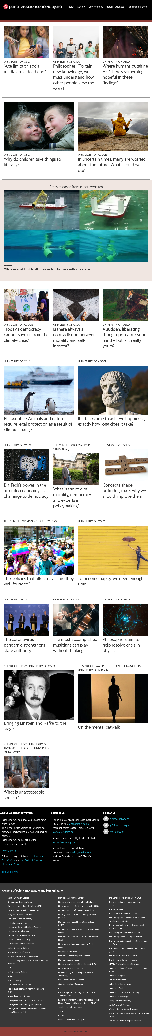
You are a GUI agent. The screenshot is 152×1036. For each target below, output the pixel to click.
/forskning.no (117, 831)
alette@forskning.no (63, 831)
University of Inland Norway (120, 984)
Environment (96, 13)
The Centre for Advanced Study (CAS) (125, 897)
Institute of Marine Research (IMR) (22, 935)
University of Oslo (116, 988)
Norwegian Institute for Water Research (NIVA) (77, 910)
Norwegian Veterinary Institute (71, 968)
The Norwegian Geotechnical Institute (124, 932)
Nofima (11, 976)
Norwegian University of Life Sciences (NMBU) (77, 964)
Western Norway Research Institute (123, 1009)
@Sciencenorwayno (120, 825)
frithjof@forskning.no (64, 842)
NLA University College (17, 972)
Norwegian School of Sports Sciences (74, 955)
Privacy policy (9, 850)
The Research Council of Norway (123, 955)
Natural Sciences (115, 13)
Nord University (14, 980)
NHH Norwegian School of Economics (23, 956)
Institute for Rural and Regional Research (25, 927)
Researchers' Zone (137, 13)
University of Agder (117, 975)
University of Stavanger (119, 996)
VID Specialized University (120, 1000)
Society (81, 13)
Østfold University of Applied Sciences (125, 1020)
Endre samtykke (10, 871)
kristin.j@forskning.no (81, 852)
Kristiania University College (19, 939)
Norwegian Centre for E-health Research (25, 1000)
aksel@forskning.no (79, 823)
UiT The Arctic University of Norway (124, 964)
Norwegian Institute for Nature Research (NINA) (78, 906)
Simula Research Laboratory (70, 1007)
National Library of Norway (19, 952)
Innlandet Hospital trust (17, 923)
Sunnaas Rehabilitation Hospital (71, 1019)
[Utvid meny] (3, 23)
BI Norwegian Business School (20, 902)
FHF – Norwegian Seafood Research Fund (25, 910)
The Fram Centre (116, 909)
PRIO (60, 988)
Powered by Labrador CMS (76, 1031)
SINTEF (61, 1011)
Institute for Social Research (19, 931)
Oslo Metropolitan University (70, 984)
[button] (138, 3)
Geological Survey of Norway (20, 918)
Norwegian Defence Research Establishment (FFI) (78, 902)
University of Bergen (117, 979)
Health (70, 13)
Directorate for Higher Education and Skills (25, 906)
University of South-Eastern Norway (124, 992)
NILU (10, 968)
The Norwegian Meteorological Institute (125, 936)
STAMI (61, 1015)
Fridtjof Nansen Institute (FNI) (20, 914)
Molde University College (18, 948)
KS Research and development (21, 943)
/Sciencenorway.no (119, 818)
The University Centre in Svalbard (123, 959)
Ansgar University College (18, 897)
